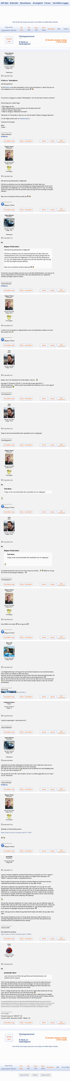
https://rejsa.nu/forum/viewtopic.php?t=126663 (16, 934)
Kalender (14, 3)
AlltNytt (21, 28)
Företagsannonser (27, 37)
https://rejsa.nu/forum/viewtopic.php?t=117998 (16, 832)
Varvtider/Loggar (61, 3)
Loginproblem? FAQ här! (9, 30)
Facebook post (24, 118)
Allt (29, 28)
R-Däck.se (8, 87)
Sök (59, 29)
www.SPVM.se (21, 692)
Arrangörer (38, 3)
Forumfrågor (65, 1067)
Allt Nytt (4, 3)
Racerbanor (25, 3)
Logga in (66, 29)
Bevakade (51, 29)
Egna (36, 28)
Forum (48, 3)
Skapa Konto (9, 27)
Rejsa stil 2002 (24, 1075)
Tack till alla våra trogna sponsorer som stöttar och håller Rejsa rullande (35, 22)
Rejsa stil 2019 (45, 1075)
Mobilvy (35, 1075)
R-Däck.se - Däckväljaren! (25, 43)
